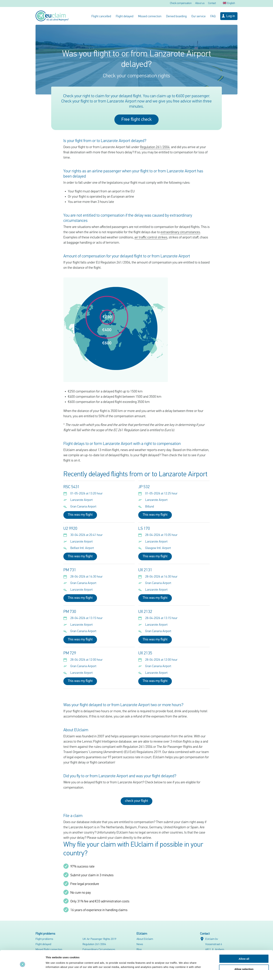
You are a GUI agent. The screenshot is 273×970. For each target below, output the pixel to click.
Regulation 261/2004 (155, 147)
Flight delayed (124, 16)
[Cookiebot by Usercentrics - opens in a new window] (22, 963)
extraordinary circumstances (180, 232)
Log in (230, 16)
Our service (198, 16)
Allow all (244, 939)
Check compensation (181, 3)
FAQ (213, 16)
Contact (212, 3)
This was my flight (80, 515)
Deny (244, 959)
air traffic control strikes (150, 237)
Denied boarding (176, 16)
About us (200, 3)
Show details (183, 963)
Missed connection (149, 16)
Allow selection (243, 949)
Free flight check (136, 119)
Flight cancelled (101, 16)
